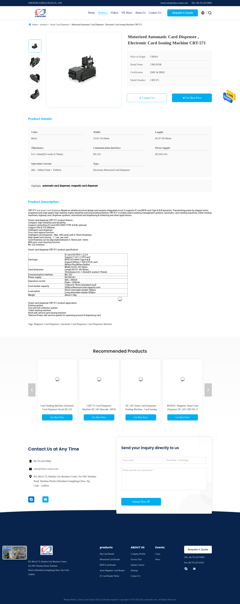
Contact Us (155, 12)
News (157, 559)
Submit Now (141, 501)
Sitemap (134, 570)
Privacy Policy (70, 599)
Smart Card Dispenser (59, 24)
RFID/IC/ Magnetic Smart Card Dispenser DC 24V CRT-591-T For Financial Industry (182, 409)
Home (91, 12)
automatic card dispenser (73, 324)
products (43, 24)
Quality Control (137, 565)
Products (103, 12)
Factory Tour (136, 559)
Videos (114, 12)
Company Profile (138, 554)
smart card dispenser (51, 210)
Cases (157, 554)
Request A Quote (182, 13)
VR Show (126, 12)
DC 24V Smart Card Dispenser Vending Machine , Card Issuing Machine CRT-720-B (141, 409)
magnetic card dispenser (46, 324)
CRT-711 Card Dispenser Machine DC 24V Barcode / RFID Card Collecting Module (99, 409)
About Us (140, 12)
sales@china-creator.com (46, 469)
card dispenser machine (100, 324)
